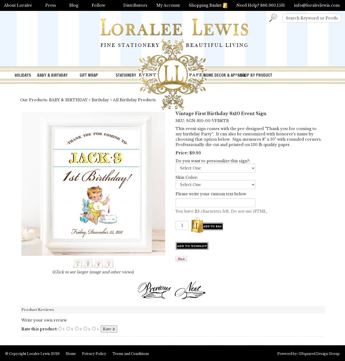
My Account (168, 5)
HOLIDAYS (23, 75)
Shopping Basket (208, 5)
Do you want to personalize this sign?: (213, 161)
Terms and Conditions (130, 354)
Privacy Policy (94, 354)
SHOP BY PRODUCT (256, 75)
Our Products (33, 100)
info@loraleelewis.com (317, 5)
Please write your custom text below (211, 194)
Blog (73, 5)
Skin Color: (187, 177)
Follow (98, 5)
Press (50, 5)
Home (71, 354)
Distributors (135, 5)
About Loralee (18, 5)
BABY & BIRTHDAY (52, 75)
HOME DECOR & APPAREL (220, 75)
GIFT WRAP (89, 75)
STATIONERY (126, 75)
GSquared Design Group (319, 354)
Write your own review (44, 320)
